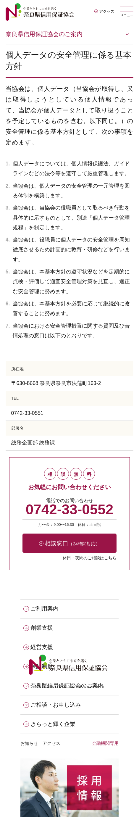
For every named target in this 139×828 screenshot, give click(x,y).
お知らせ (29, 743)
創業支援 (38, 628)
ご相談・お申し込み (52, 705)
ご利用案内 (41, 609)
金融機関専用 (105, 743)
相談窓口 (69, 543)
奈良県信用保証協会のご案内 (44, 34)
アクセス (104, 11)
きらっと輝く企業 (49, 724)
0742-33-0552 (70, 509)
